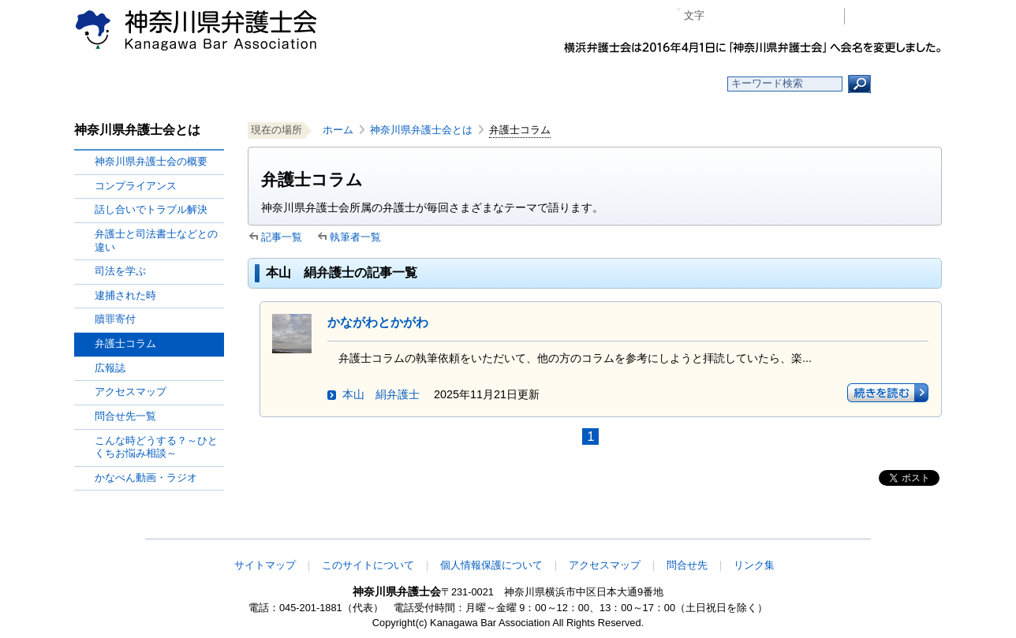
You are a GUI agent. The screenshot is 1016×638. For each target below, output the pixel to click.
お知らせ (317, 84)
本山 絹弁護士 (381, 394)
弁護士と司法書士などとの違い (156, 240)
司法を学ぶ (120, 271)
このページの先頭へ (892, 528)
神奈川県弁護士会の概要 (151, 161)
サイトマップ (265, 565)
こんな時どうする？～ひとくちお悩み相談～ (156, 447)
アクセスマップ (130, 391)
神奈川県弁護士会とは (421, 130)
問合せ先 (687, 565)
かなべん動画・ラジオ (146, 477)
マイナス (723, 16)
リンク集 (754, 565)
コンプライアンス (136, 186)
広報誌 (110, 368)
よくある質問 (661, 84)
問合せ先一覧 (125, 416)
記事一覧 (281, 237)
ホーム (202, 84)
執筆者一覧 (355, 237)
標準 (747, 16)
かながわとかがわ (377, 322)
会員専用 (897, 16)
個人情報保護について (491, 565)
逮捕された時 (125, 295)
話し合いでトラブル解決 (151, 209)
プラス (771, 16)
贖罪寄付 (115, 319)
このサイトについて (368, 565)
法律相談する (545, 84)
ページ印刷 (809, 16)
